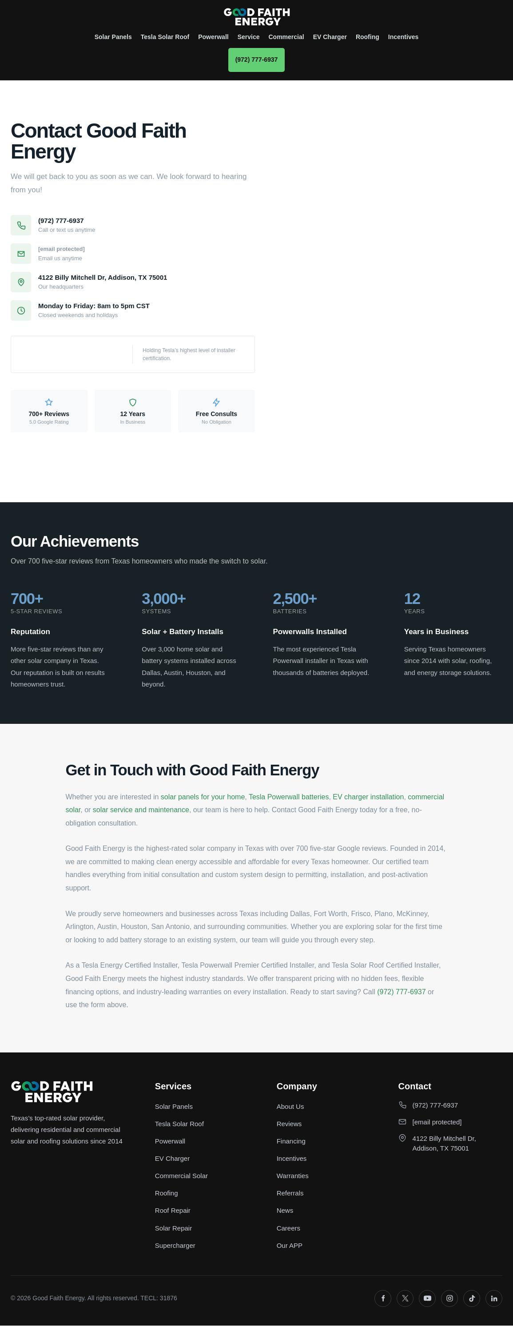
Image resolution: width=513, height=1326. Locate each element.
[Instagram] (449, 1298)
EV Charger (330, 37)
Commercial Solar (181, 1176)
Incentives (403, 37)
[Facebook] (382, 1298)
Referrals (290, 1193)
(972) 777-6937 (256, 59)
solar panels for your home (203, 797)
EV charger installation (368, 797)
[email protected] (61, 249)
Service (249, 37)
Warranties (293, 1176)
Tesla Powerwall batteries (289, 797)
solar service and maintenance (141, 810)
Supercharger (175, 1246)
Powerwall (213, 37)
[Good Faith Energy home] (256, 17)
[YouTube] (427, 1298)
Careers (288, 1228)
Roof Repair (173, 1211)
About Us (290, 1106)
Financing (291, 1141)
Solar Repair (173, 1228)
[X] (405, 1298)
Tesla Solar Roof (165, 37)
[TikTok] (471, 1298)
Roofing (367, 37)
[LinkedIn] (493, 1298)
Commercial (286, 37)
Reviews (289, 1124)
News (285, 1211)
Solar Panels (113, 37)
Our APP (289, 1246)
